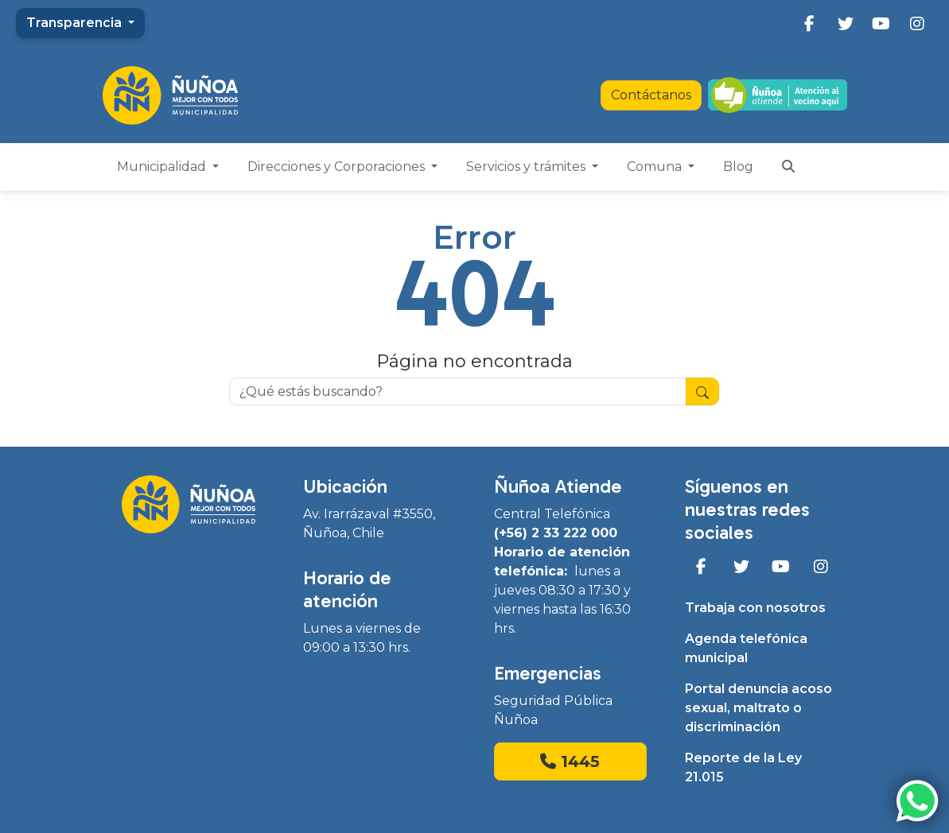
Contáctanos (651, 95)
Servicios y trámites (527, 166)
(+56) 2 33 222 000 (555, 532)
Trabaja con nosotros (755, 607)
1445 (570, 761)
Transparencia (75, 22)
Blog (738, 166)
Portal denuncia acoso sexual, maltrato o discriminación (758, 707)
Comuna (656, 166)
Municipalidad (163, 166)
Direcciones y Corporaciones (337, 166)
